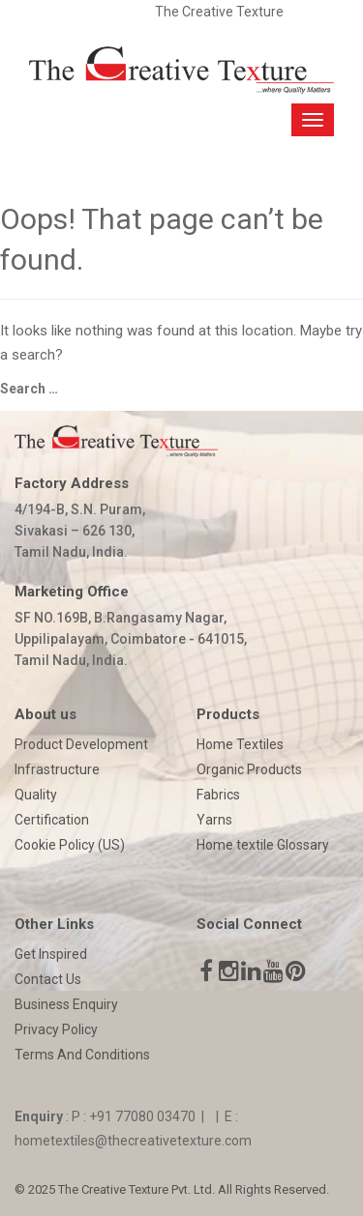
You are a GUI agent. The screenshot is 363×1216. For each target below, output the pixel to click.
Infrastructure (57, 769)
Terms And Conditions (82, 1054)
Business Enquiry (66, 1004)
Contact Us (48, 979)
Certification (52, 819)
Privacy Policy (56, 1029)
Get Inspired (51, 954)
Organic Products (249, 769)
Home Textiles (240, 744)
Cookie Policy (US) (70, 845)
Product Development (81, 744)
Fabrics (218, 794)
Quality (36, 794)
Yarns (214, 819)
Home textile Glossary (263, 845)
